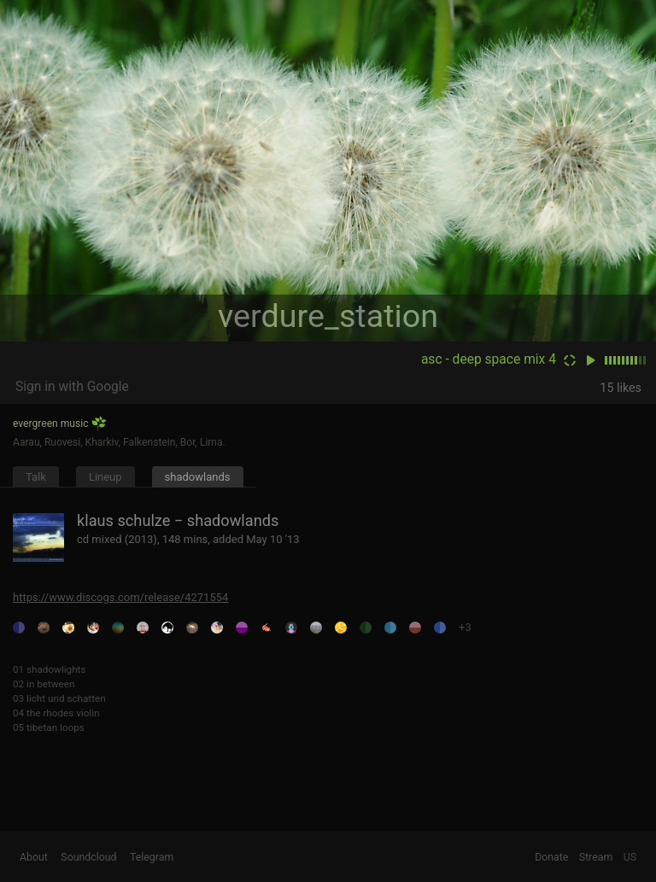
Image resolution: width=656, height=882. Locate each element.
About (34, 857)
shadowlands (198, 476)
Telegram (151, 857)
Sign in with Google (72, 386)
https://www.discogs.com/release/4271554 (120, 597)
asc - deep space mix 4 (488, 359)
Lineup (105, 476)
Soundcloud (88, 857)
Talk (36, 476)
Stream (596, 857)
